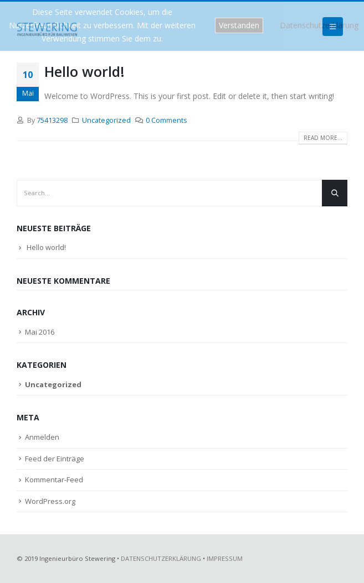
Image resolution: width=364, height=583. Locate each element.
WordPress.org (50, 501)
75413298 (52, 120)
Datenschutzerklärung (319, 25)
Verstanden (239, 25)
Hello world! (84, 71)
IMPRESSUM (225, 558)
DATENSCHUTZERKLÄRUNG (161, 558)
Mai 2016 (39, 332)
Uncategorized (106, 120)
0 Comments (166, 120)
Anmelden (42, 437)
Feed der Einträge (54, 459)
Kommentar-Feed (54, 480)
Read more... (323, 138)
